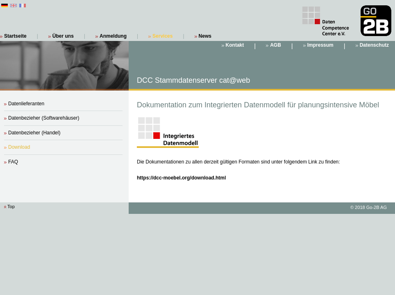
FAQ (13, 162)
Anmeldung (113, 36)
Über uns (63, 36)
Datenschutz (374, 45)
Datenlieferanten (26, 104)
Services (162, 36)
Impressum (320, 45)
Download (19, 147)
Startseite (15, 36)
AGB (275, 45)
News (205, 36)
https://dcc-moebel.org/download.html (181, 178)
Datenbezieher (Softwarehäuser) (43, 118)
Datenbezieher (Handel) (34, 133)
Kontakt (235, 45)
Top (11, 206)
